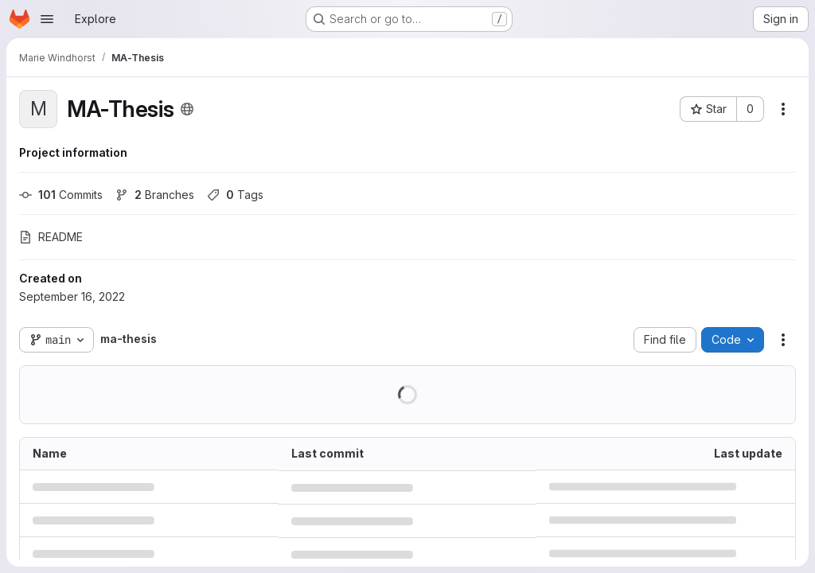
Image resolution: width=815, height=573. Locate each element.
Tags (235, 194)
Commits (61, 194)
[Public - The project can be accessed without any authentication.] (187, 109)
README (51, 237)
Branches (154, 194)
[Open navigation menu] (47, 19)
